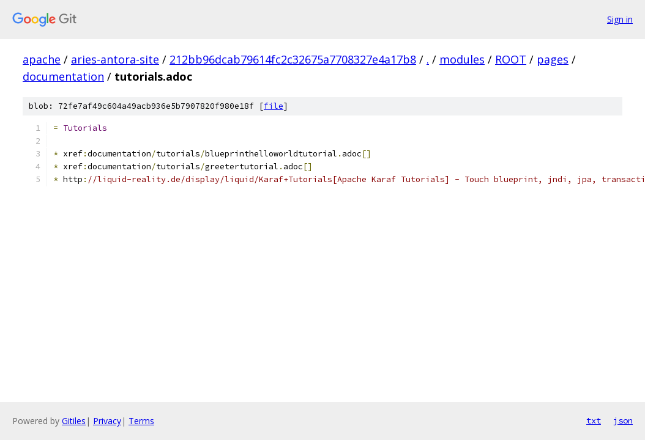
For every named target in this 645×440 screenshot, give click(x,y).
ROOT (510, 59)
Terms (141, 421)
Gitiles (74, 421)
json (623, 420)
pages (553, 59)
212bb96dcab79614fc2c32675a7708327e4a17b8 (293, 59)
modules (462, 59)
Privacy (107, 421)
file (273, 106)
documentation (63, 76)
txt (593, 420)
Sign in (620, 19)
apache (42, 59)
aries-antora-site (115, 59)
